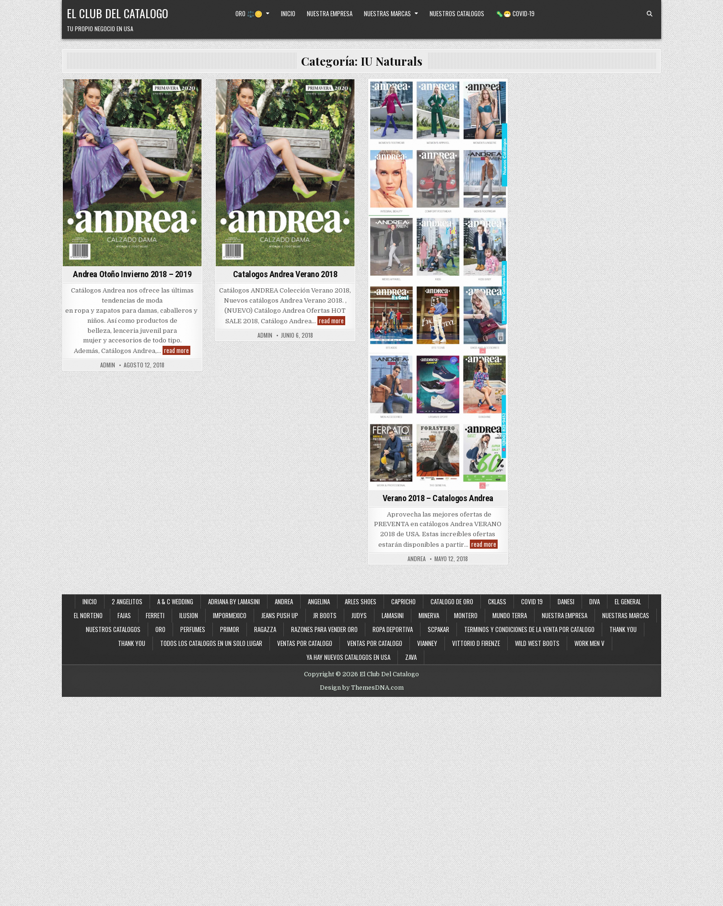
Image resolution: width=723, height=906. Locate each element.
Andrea (284, 601)
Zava (411, 657)
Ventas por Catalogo (304, 643)
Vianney (427, 643)
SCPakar (438, 629)
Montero (466, 615)
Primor (229, 629)
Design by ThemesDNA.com (362, 687)
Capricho (403, 601)
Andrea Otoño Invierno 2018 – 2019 (132, 274)
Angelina (319, 601)
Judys (359, 615)
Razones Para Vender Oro (324, 629)
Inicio (288, 13)
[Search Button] (649, 14)
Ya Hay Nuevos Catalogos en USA (348, 657)
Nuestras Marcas (387, 13)
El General (628, 601)
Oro (160, 629)
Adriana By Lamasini (234, 601)
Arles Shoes (360, 601)
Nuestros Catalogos (457, 13)
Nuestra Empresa (329, 13)
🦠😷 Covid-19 (515, 13)
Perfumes (192, 629)
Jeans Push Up (279, 615)
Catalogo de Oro (452, 601)
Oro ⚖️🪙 (248, 13)
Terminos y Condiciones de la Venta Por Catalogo (529, 629)
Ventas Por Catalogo (374, 643)
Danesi (566, 601)
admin (107, 365)
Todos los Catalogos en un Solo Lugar (211, 643)
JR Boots (325, 615)
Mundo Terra (509, 615)
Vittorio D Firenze (476, 643)
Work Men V (589, 643)
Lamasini (393, 615)
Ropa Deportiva (393, 629)
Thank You (623, 629)
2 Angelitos (127, 601)
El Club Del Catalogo (117, 13)
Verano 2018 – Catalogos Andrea (438, 498)
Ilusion (188, 615)
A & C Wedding (175, 601)
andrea (417, 559)
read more (177, 350)
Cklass (497, 601)
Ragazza (265, 629)
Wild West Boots (537, 643)
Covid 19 (532, 601)
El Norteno (88, 615)
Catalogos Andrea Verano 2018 (285, 274)
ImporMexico (229, 615)
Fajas (124, 615)
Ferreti (155, 615)
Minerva (429, 615)
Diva (594, 601)
